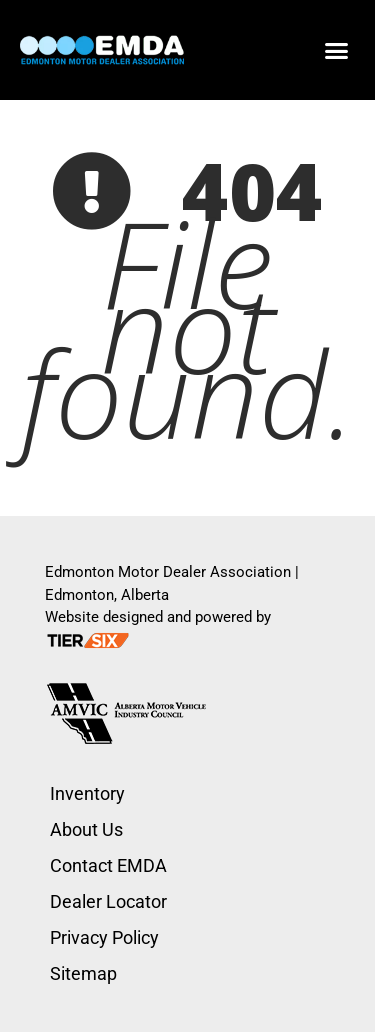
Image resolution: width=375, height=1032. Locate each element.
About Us (86, 829)
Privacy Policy (104, 937)
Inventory (87, 793)
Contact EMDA (108, 865)
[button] (337, 50)
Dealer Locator (108, 901)
